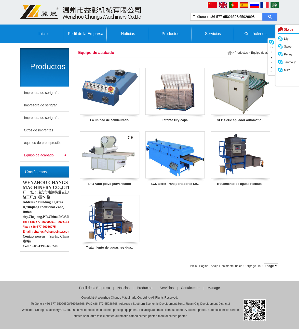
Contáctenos (256, 34)
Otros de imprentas (38, 130)
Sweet (288, 46)
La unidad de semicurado (109, 120)
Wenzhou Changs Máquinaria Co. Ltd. (123, 297)
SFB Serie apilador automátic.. (240, 120)
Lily (286, 38)
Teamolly (290, 62)
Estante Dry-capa (175, 120)
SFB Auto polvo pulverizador (109, 184)
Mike (287, 70)
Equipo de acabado (39, 155)
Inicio (43, 34)
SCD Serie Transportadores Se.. (175, 184)
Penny (288, 54)
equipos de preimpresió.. (43, 143)
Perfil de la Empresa (85, 34)
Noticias (128, 34)
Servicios (213, 34)
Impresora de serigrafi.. (41, 93)
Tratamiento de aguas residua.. (240, 184)
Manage (213, 288)
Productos (170, 34)
